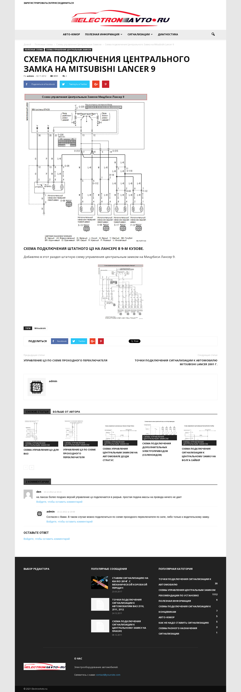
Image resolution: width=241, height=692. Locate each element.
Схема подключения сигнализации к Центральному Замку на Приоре (129, 626)
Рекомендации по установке (179, 595)
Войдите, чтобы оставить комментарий (59, 501)
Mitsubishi (40, 328)
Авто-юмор (71, 34)
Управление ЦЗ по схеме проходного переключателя (65, 360)
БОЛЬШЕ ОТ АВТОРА (66, 411)
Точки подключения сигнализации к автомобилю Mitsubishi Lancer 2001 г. (176, 362)
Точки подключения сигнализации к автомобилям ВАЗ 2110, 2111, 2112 (128, 604)
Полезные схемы (34, 49)
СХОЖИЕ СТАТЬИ (37, 411)
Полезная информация (103, 34)
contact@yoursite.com (108, 674)
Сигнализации (140, 34)
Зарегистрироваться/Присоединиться (49, 3)
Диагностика (168, 34)
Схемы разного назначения (178, 628)
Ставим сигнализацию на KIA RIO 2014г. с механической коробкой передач (130, 582)
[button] (213, 34)
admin (30, 76)
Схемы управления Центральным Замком (68, 49)
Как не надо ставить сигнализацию (184, 622)
